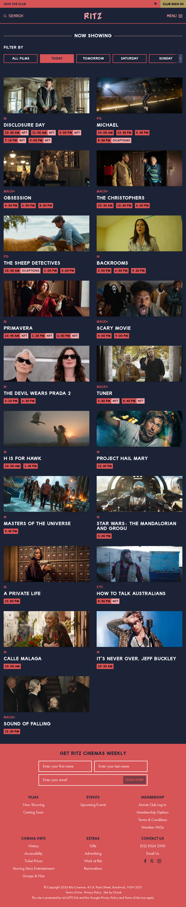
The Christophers (121, 198)
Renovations (93, 868)
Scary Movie (114, 328)
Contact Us (152, 838)
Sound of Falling (27, 724)
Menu (174, 16)
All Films (20, 58)
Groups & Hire (34, 875)
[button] (180, 58)
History (33, 845)
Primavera (18, 328)
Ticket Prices (33, 860)
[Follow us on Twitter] (152, 861)
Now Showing (33, 804)
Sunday (166, 58)
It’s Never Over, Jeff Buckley (136, 658)
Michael (107, 125)
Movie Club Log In (152, 804)
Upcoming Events (93, 804)
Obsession (17, 198)
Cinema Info (33, 838)
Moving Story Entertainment (33, 868)
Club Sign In (173, 4)
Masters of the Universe (37, 523)
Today (57, 58)
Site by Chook (112, 892)
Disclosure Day (24, 125)
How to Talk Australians (131, 593)
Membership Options (153, 812)
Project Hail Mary (122, 458)
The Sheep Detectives (32, 263)
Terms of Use (74, 892)
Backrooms (112, 263)
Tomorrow (93, 58)
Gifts (93, 845)
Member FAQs (152, 827)
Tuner (104, 393)
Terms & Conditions (152, 819)
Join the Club (15, 4)
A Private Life (22, 593)
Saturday (130, 58)
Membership (152, 797)
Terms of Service (135, 897)
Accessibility (33, 853)
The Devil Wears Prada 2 (37, 393)
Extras (93, 838)
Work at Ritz (93, 860)
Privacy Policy (92, 892)
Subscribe (134, 780)
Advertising (93, 853)
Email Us (152, 853)
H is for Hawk (22, 458)
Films (33, 797)
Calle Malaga (23, 658)
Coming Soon (33, 812)
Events (93, 797)
